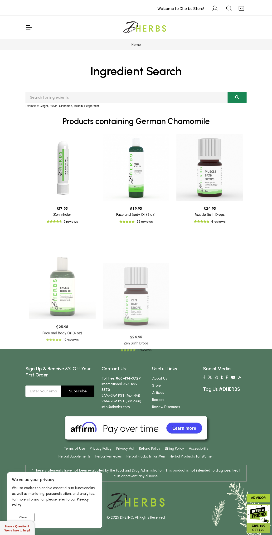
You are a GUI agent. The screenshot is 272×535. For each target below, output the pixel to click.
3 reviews (71, 222)
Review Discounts (166, 407)
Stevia (53, 106)
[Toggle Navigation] (28, 27)
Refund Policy (149, 448)
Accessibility (198, 448)
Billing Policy (174, 448)
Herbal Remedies (108, 456)
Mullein (78, 106)
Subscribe (78, 391)
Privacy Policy (101, 448)
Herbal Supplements (74, 456)
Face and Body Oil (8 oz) (135, 214)
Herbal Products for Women (192, 456)
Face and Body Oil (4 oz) (62, 377)
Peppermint (91, 106)
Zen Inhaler (62, 214)
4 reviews (218, 222)
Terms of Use (74, 448)
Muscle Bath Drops (210, 214)
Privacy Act (125, 448)
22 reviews (144, 222)
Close (23, 517)
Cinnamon (65, 106)
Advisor (258, 498)
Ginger (43, 106)
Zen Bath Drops (136, 396)
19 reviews (70, 384)
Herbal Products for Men (145, 456)
